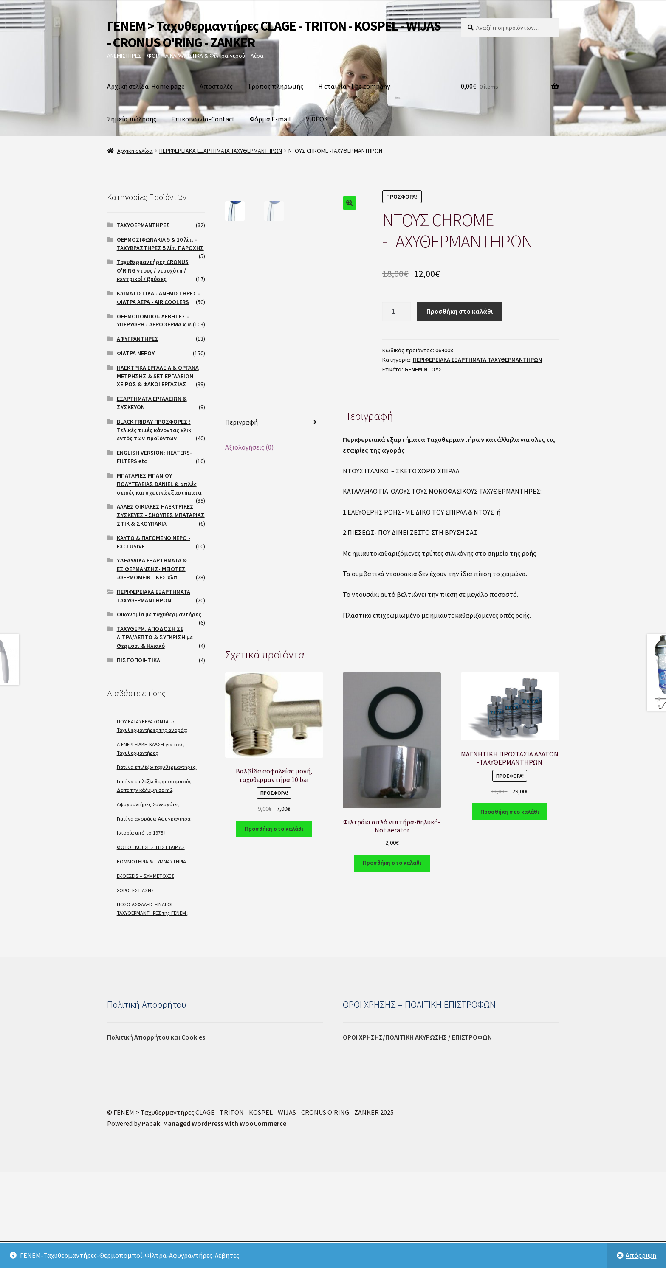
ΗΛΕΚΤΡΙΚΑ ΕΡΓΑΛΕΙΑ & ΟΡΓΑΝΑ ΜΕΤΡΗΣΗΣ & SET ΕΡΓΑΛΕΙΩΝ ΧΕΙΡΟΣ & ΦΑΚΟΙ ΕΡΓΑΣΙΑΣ (158, 376)
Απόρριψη (641, 1255)
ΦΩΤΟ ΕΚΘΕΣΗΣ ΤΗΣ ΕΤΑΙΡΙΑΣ (151, 847)
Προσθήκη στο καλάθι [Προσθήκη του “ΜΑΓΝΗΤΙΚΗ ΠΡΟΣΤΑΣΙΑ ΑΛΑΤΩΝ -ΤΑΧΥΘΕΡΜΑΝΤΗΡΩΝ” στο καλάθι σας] (509, 931)
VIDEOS (316, 119)
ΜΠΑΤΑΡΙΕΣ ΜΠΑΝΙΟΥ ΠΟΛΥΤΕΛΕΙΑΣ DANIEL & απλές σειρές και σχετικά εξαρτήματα (159, 484)
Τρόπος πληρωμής (275, 86)
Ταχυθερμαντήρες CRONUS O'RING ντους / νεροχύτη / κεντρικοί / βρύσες (153, 270)
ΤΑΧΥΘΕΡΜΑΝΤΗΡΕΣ (143, 225)
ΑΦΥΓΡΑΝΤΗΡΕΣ (137, 339)
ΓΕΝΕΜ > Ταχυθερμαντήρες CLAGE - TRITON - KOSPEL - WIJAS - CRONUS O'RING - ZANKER (274, 34)
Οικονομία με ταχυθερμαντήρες (159, 614)
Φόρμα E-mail (270, 119)
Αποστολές (216, 86)
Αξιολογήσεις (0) (249, 566)
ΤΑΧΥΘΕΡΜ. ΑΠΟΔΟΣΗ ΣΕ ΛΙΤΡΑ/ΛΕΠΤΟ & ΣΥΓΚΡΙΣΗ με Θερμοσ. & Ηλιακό (155, 637)
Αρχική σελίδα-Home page (146, 86)
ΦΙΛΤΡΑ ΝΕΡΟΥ (136, 353)
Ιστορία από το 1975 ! (141, 832)
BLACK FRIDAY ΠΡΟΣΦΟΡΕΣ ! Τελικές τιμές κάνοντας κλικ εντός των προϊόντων (154, 430)
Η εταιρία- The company (354, 86)
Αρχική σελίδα (135, 151)
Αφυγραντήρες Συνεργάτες (148, 804)
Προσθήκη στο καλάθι (459, 311)
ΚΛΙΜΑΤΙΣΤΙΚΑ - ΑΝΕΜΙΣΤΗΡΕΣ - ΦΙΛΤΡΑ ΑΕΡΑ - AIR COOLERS (158, 298)
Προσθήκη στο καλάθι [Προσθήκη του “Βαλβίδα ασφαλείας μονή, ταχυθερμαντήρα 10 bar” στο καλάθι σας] (274, 948)
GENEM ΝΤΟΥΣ (423, 369)
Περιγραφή (241, 541)
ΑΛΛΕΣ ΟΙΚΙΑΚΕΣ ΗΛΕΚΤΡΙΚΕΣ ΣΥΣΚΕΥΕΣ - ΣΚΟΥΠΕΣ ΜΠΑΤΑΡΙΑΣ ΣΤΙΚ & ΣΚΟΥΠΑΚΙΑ (161, 515)
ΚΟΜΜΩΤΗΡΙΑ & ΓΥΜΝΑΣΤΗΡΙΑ (151, 861)
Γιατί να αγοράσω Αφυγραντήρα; (154, 818)
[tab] (274, 542)
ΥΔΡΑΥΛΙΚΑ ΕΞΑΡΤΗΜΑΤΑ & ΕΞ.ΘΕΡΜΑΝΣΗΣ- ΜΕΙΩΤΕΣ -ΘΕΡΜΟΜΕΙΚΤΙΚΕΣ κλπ (152, 569)
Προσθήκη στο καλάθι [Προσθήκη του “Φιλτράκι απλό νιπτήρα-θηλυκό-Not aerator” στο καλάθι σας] (392, 983)
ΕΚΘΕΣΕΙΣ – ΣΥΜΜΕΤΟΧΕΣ (145, 876)
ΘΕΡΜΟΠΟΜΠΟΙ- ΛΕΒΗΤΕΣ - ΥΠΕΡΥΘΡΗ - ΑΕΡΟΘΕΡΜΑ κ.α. (154, 320)
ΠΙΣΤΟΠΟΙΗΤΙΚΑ (138, 660)
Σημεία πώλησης (131, 119)
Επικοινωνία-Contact (203, 119)
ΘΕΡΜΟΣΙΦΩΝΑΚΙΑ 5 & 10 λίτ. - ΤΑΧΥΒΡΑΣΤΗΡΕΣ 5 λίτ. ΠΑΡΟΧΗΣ (160, 244)
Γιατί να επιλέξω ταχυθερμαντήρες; (157, 767)
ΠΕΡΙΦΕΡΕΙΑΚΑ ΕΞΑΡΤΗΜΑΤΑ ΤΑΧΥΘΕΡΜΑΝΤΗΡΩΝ (220, 151)
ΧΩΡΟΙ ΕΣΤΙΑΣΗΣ (135, 890)
